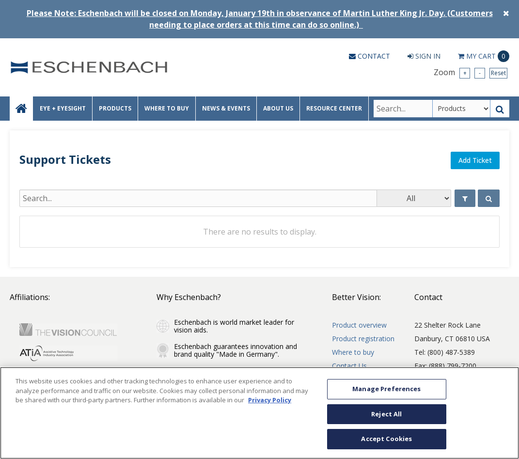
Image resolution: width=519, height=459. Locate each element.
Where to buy (353, 352)
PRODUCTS (115, 108)
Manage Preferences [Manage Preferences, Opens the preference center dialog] (386, 388)
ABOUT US (278, 108)
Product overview (359, 325)
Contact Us (349, 365)
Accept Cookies (386, 438)
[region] (259, 413)
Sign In (424, 56)
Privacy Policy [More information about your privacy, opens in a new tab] (269, 400)
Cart (483, 56)
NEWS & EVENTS (226, 108)
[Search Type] (461, 108)
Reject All (386, 414)
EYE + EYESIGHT (63, 108)
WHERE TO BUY (166, 108)
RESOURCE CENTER (334, 108)
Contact (369, 56)
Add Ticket (475, 160)
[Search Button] (499, 108)
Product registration (363, 338)
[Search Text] (403, 108)
